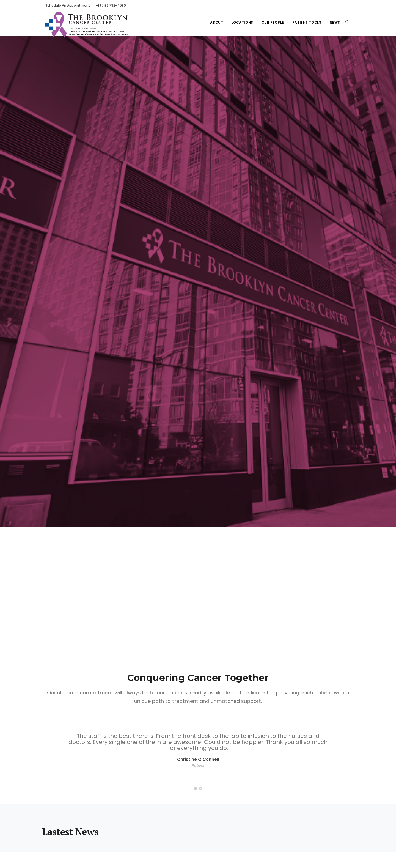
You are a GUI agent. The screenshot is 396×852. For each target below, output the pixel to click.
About (216, 22)
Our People (273, 22)
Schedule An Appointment (67, 5)
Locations (242, 22)
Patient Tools (306, 22)
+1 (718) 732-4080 (111, 5)
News (335, 22)
